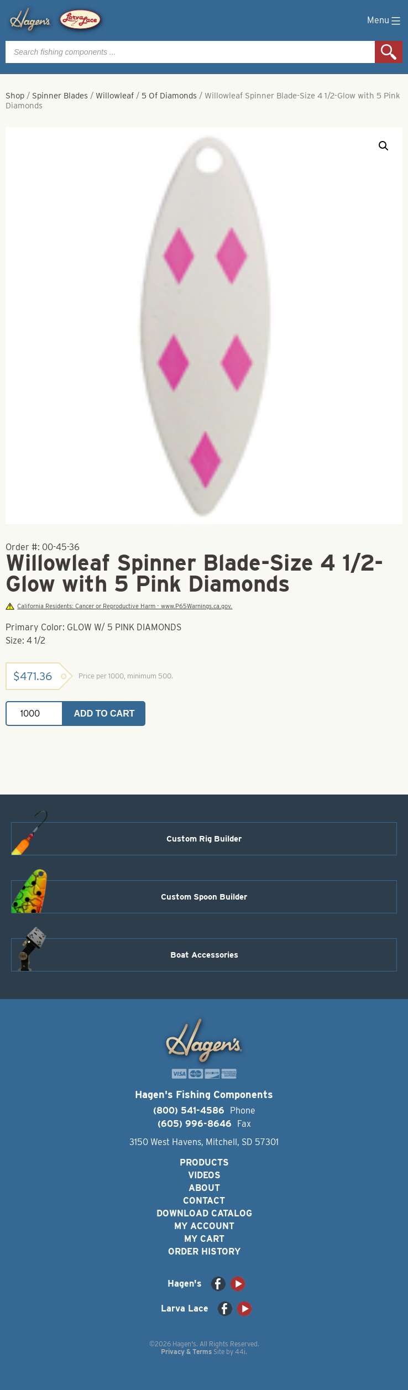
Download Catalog (204, 1213)
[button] (384, 146)
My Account (204, 1226)
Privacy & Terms (186, 1351)
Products (204, 1162)
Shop (15, 96)
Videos (204, 1175)
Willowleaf (115, 96)
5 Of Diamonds (169, 96)
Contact (204, 1200)
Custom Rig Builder (204, 839)
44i (240, 1351)
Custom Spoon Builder (204, 897)
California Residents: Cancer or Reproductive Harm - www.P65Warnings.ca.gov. (119, 606)
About (204, 1188)
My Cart (204, 1239)
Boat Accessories (204, 955)
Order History (204, 1251)
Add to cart (104, 713)
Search (388, 52)
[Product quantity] (34, 713)
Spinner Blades (60, 96)
